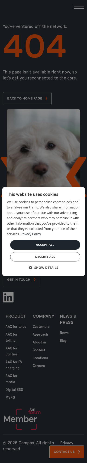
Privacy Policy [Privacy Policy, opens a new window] (31, 234)
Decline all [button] (45, 257)
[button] (43, 267)
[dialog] (43, 231)
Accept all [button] (45, 245)
